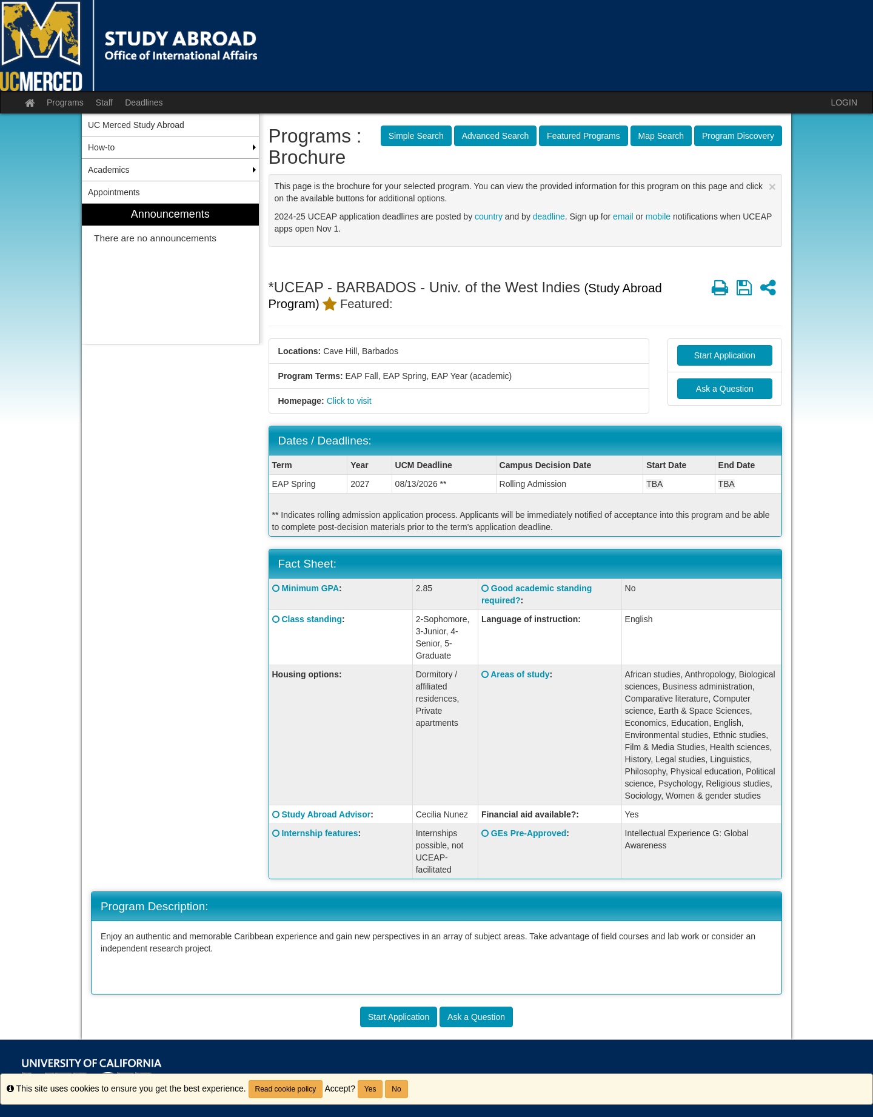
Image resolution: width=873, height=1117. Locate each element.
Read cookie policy (285, 1089)
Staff (104, 102)
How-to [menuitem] (101, 147)
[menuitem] (170, 274)
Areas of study (519, 674)
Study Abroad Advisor (325, 814)
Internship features (319, 833)
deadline (549, 216)
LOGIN (844, 102)
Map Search (661, 136)
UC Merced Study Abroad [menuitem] (136, 125)
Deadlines (143, 102)
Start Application (724, 355)
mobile (658, 216)
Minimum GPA (310, 588)
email (623, 216)
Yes (370, 1089)
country (489, 216)
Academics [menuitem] (108, 170)
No (396, 1089)
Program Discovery (738, 136)
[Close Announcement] (772, 186)
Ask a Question (725, 389)
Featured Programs (583, 136)
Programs (65, 102)
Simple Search (416, 136)
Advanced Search (495, 136)
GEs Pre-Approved (528, 833)
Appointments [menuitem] (114, 192)
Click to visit (349, 401)
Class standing (311, 619)
